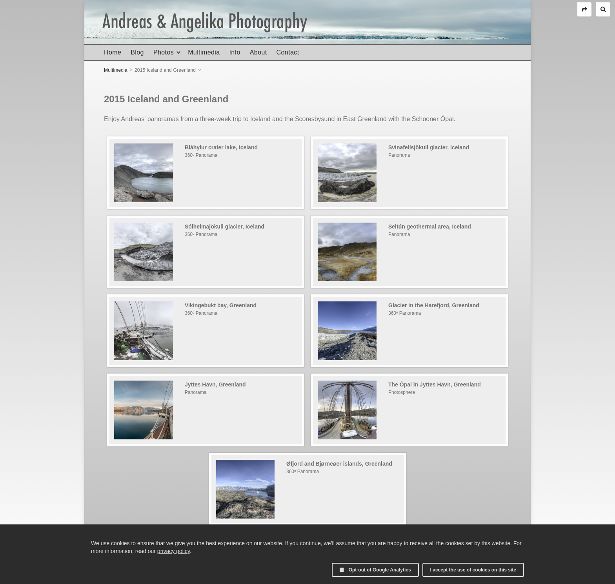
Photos (163, 52)
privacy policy (173, 551)
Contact (288, 52)
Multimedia (204, 52)
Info (234, 52)
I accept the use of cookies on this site (473, 570)
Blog (137, 52)
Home (112, 52)
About (258, 52)
